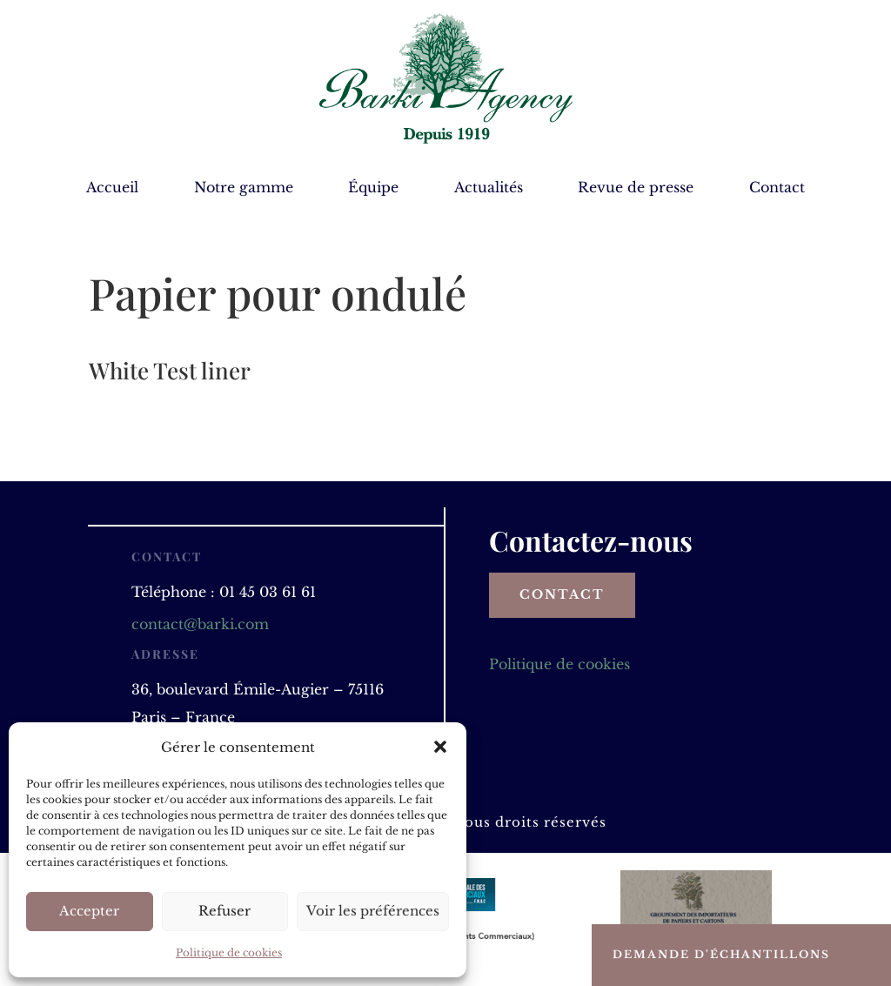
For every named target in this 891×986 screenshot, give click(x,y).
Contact (777, 188)
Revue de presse (635, 188)
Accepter (89, 910)
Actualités (488, 188)
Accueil (112, 188)
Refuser (224, 910)
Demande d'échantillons (721, 954)
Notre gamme (243, 188)
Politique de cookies (229, 952)
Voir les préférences (372, 910)
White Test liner (170, 370)
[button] (440, 746)
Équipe (373, 188)
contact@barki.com (200, 624)
